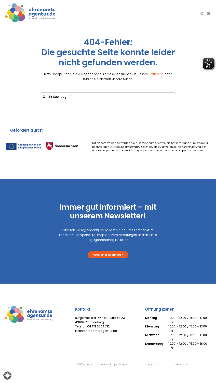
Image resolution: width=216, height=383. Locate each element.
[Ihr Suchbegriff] (108, 97)
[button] (7, 375)
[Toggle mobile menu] (209, 13)
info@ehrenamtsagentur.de (96, 331)
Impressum (152, 364)
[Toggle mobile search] (202, 13)
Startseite (156, 74)
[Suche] (44, 97)
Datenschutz (180, 364)
